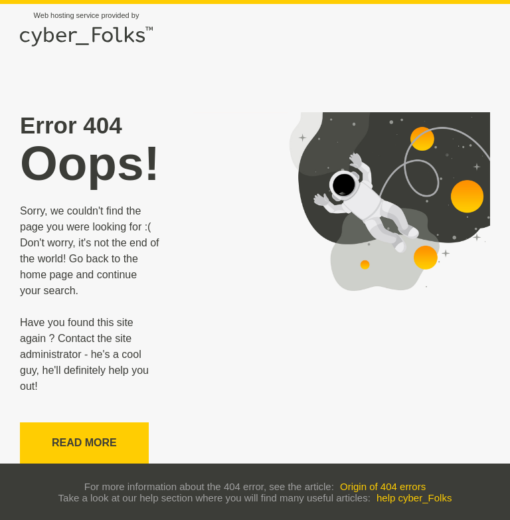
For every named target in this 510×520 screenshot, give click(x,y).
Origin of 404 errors (383, 486)
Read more (84, 442)
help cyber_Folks (414, 497)
